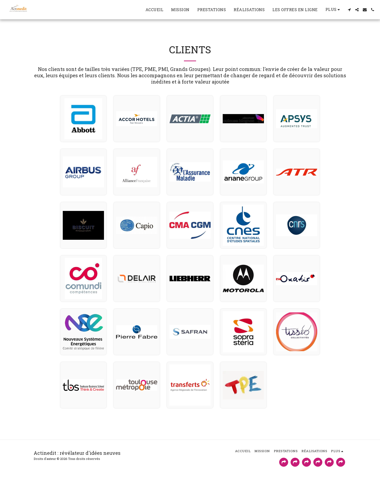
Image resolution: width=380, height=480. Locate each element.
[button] (349, 10)
